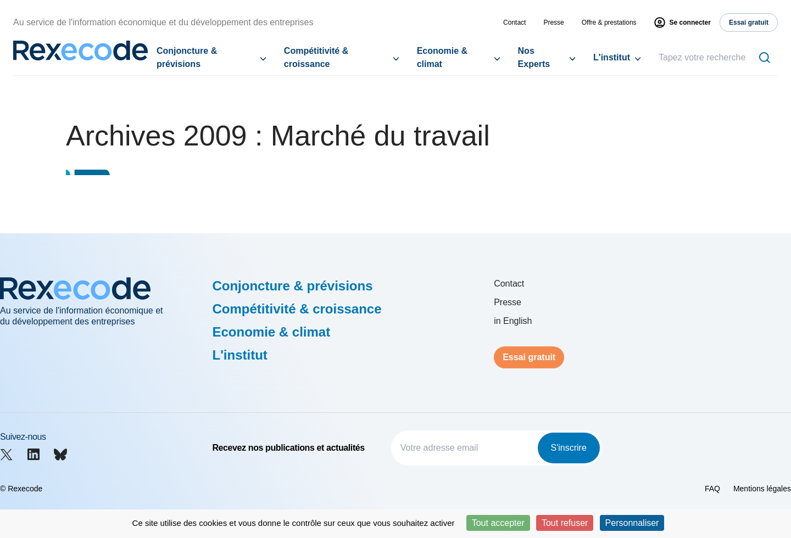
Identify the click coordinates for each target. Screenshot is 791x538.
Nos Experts (534, 57)
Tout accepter (498, 523)
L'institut (611, 57)
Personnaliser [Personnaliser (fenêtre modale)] (632, 523)
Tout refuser (565, 523)
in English (513, 321)
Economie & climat (442, 57)
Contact (514, 22)
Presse (553, 22)
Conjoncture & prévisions (187, 57)
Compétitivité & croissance (316, 57)
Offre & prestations (609, 22)
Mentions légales (762, 488)
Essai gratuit (529, 357)
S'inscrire (569, 447)
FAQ (712, 488)
